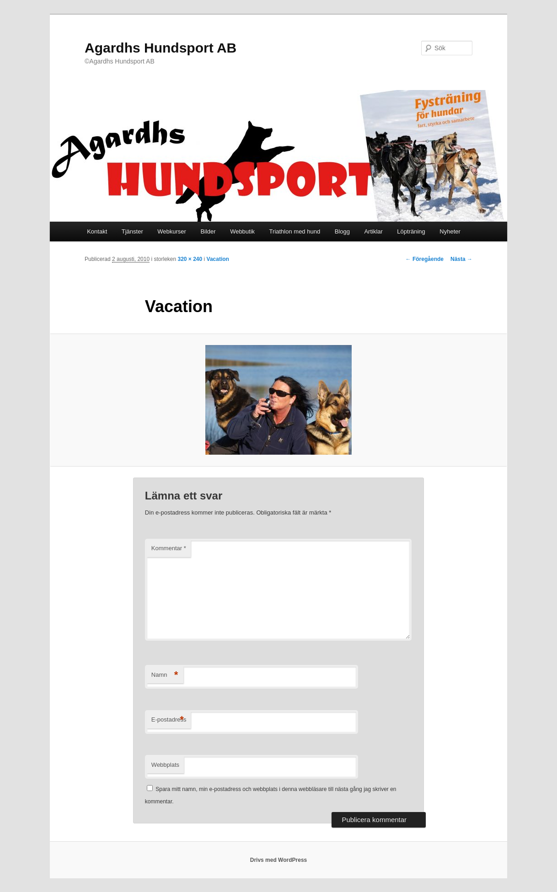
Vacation (218, 259)
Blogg (342, 231)
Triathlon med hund (295, 231)
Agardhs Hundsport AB (160, 47)
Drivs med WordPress (278, 860)
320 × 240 (189, 259)
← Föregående (425, 259)
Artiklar (373, 231)
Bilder (207, 231)
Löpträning (411, 231)
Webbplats (165, 764)
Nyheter (450, 231)
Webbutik (242, 231)
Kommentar (168, 548)
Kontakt (97, 231)
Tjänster (132, 231)
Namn (164, 675)
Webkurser (171, 231)
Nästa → (461, 259)
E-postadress (169, 720)
